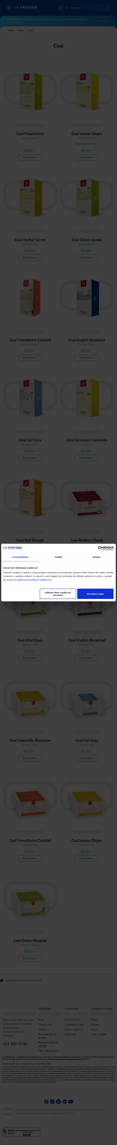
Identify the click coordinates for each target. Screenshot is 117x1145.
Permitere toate (95, 593)
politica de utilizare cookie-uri (34, 579)
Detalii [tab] (58, 557)
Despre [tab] (97, 557)
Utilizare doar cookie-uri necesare (58, 593)
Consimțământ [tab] (20, 557)
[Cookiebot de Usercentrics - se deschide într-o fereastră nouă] (100, 548)
